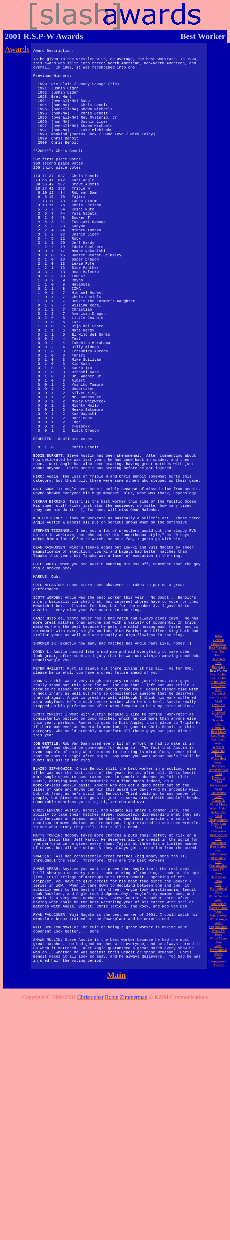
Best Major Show (218, 1109)
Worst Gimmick (218, 1029)
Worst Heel (218, 989)
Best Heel (218, 889)
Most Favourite (218, 933)
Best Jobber (218, 905)
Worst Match (218, 1039)
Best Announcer (218, 1071)
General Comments (218, 872)
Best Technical (218, 922)
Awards (17, 49)
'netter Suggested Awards (218, 1192)
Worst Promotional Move (218, 1180)
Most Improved (218, 941)
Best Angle (218, 1088)
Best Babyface (218, 895)
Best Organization (218, 1094)
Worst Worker (218, 1000)
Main (116, 1205)
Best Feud (218, 970)
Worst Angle (218, 1150)
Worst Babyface (218, 995)
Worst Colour (218, 1138)
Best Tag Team (218, 884)
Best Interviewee (218, 1083)
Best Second (218, 1065)
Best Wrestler (218, 878)
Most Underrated (218, 1021)
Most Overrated (218, 949)
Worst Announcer (218, 1132)
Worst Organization (218, 1155)
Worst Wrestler (218, 975)
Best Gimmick (218, 956)
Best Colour (218, 1077)
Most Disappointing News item (218, 1050)
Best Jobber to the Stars (218, 910)
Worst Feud (218, 1043)
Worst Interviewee (218, 1144)
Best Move (218, 962)
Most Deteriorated (218, 1014)
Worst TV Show (218, 1163)
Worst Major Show (218, 1171)
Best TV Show (218, 1102)
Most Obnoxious (218, 1060)
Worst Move (218, 1035)
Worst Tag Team (218, 983)
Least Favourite (218, 1006)
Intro (218, 867)
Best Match (219, 966)
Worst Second (218, 1127)
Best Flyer (218, 916)
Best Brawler (218, 928)
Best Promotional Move (218, 1119)
